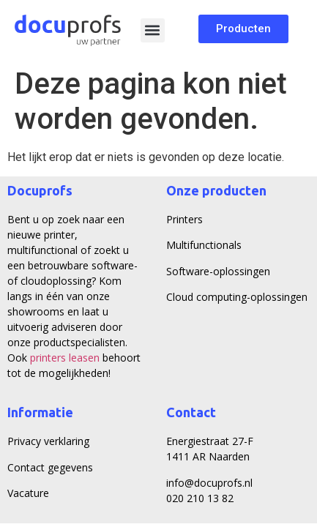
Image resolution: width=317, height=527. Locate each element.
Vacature (28, 493)
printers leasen (65, 358)
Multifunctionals (204, 245)
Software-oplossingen (218, 271)
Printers (184, 219)
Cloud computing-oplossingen (236, 297)
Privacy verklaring (48, 441)
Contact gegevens (50, 467)
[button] (153, 30)
